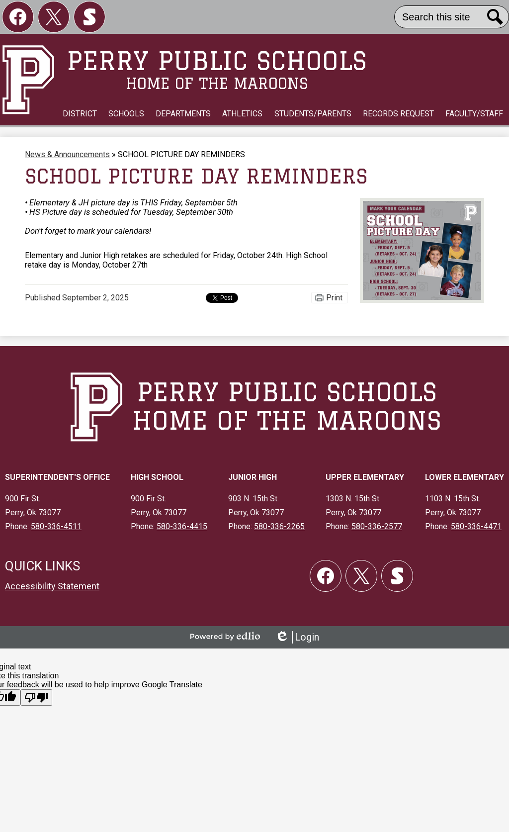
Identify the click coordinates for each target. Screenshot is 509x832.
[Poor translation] (36, 697)
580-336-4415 (182, 526)
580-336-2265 (279, 526)
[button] (79, 113)
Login (297, 637)
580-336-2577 (376, 526)
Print (334, 297)
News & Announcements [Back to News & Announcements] (67, 154)
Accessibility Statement (52, 586)
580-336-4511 (56, 526)
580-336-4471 (476, 526)
